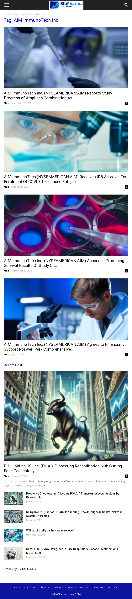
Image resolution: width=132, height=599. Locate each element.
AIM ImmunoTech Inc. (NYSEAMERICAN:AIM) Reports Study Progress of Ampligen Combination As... (58, 95)
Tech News (97, 587)
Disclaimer (113, 587)
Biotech (72, 587)
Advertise (59, 587)
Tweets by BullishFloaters (20, 569)
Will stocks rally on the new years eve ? (50, 530)
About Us (45, 587)
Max (6, 103)
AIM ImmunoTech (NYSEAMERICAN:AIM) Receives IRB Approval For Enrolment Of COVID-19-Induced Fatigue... (65, 179)
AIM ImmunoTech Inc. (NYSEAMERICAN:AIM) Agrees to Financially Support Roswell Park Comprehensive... (64, 347)
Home (7, 14)
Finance (84, 587)
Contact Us (30, 587)
